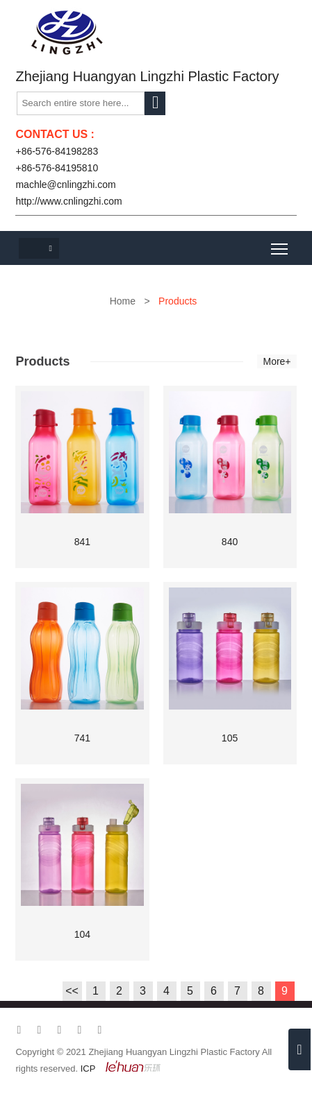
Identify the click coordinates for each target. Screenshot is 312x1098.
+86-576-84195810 (56, 167)
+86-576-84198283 (56, 151)
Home (123, 301)
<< (72, 991)
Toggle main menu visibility (280, 244)
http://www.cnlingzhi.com (68, 201)
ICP (88, 1068)
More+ (276, 361)
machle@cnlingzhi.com (65, 184)
